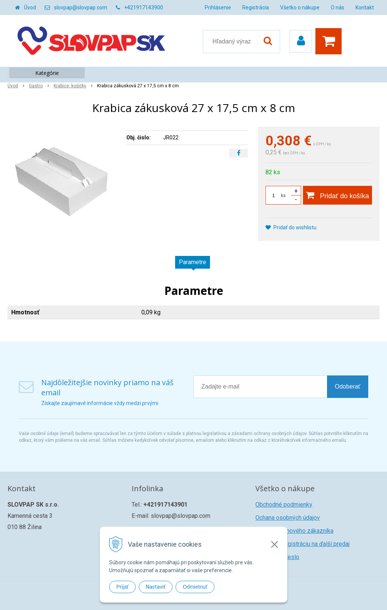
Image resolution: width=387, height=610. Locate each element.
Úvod (30, 7)
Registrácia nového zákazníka (294, 530)
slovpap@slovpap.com (80, 7)
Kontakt (365, 7)
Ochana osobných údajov (287, 517)
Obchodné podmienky (283, 504)
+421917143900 (143, 7)
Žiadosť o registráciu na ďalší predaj (302, 543)
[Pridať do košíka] (337, 195)
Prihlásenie (218, 7)
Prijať (122, 587)
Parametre (192, 262)
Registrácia (255, 7)
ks (283, 195)
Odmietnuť (195, 587)
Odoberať (347, 386)
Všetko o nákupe (300, 7)
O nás (337, 7)
